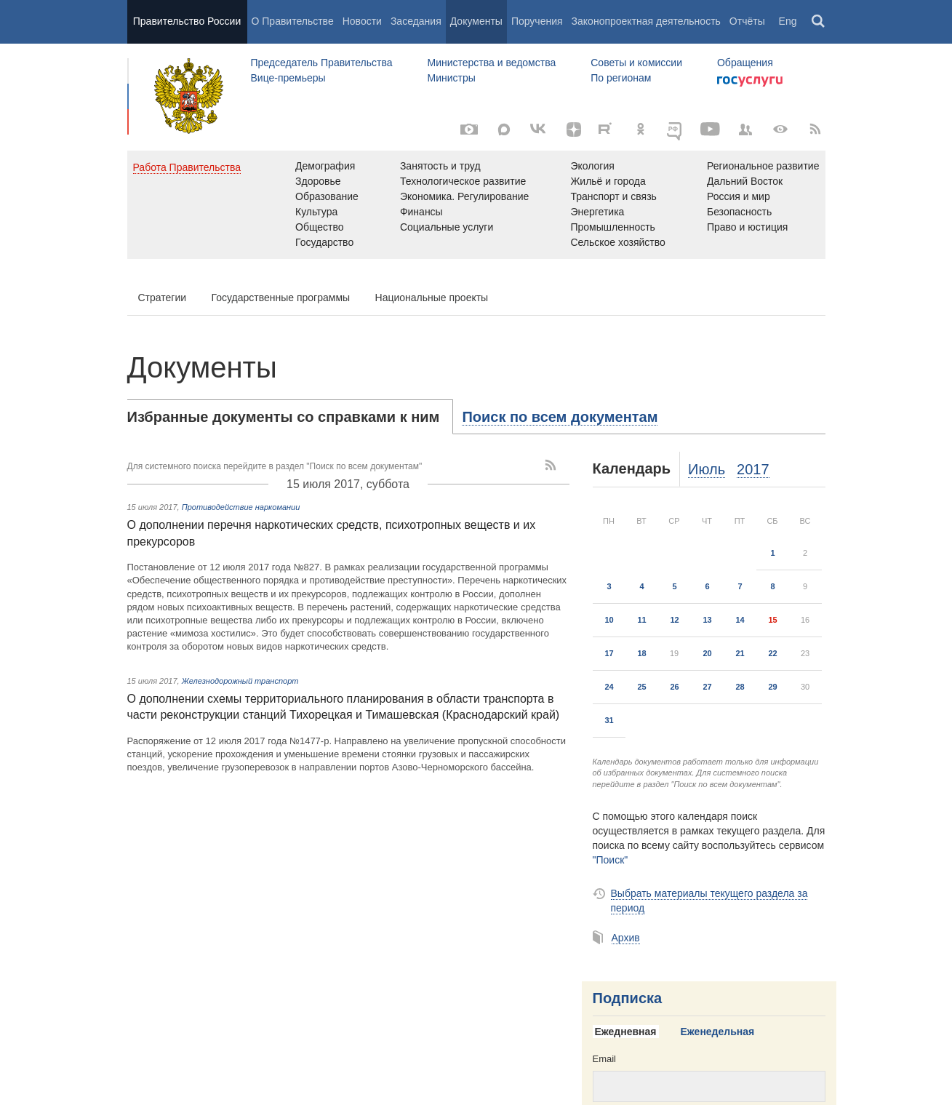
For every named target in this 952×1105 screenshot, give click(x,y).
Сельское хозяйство (617, 242)
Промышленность (612, 227)
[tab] (290, 416)
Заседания (416, 21)
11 (641, 619)
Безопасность (739, 212)
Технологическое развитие (463, 181)
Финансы (421, 212)
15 (772, 619)
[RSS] (815, 129)
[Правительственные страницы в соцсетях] (745, 129)
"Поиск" (610, 860)
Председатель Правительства (322, 62)
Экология (592, 166)
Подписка (628, 998)
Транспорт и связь (613, 196)
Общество (319, 227)
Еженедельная (718, 1031)
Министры (451, 78)
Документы (476, 21)
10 (608, 619)
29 (772, 686)
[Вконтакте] (538, 129)
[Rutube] (607, 128)
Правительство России (187, 21)
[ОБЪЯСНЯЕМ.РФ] (675, 129)
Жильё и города (607, 181)
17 (608, 653)
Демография (325, 166)
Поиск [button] (818, 22)
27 (707, 686)
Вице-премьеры (288, 78)
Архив (626, 938)
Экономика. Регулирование (464, 196)
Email (605, 1058)
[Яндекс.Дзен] (573, 129)
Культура (316, 212)
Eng (788, 21)
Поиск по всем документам (559, 417)
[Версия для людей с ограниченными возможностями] (780, 129)
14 (739, 619)
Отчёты (747, 21)
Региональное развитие (763, 166)
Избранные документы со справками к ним (283, 417)
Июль (706, 469)
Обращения (745, 62)
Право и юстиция (747, 227)
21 (739, 653)
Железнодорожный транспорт (240, 681)
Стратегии (162, 297)
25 (641, 686)
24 (608, 686)
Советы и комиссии (636, 62)
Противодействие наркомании (241, 507)
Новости (362, 21)
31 (608, 720)
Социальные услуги (446, 227)
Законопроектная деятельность (646, 21)
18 (641, 653)
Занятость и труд (440, 166)
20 (707, 653)
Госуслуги (750, 81)
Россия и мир (738, 196)
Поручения (537, 21)
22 (772, 653)
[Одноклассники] (640, 129)
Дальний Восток (745, 181)
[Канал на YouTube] (710, 129)
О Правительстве (293, 21)
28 (739, 686)
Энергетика (597, 212)
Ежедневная (626, 1031)
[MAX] (504, 129)
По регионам (621, 78)
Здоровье (318, 181)
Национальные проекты (432, 297)
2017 (753, 469)
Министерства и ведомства (491, 62)
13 (707, 619)
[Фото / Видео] (469, 129)
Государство (324, 242)
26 (674, 686)
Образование (327, 196)
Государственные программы (281, 297)
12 (674, 619)
